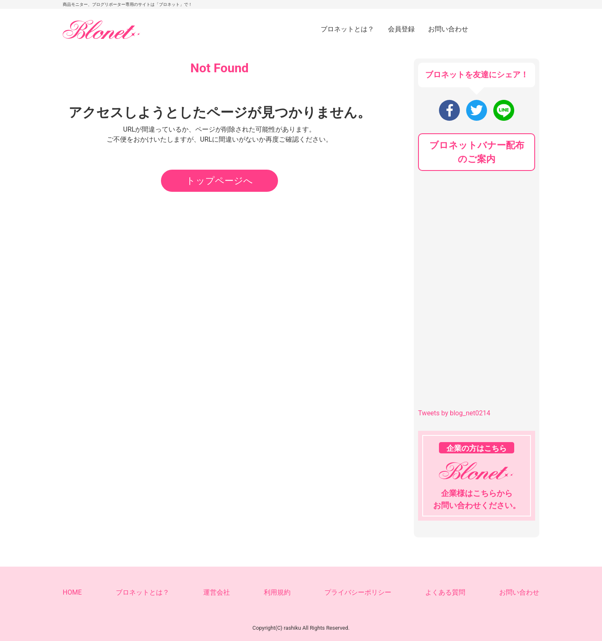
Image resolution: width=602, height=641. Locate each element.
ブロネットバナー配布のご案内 (476, 152)
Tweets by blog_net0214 (454, 413)
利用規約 (277, 592)
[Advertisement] (480, 235)
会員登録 (401, 29)
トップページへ (219, 181)
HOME (72, 592)
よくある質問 (445, 592)
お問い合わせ (448, 29)
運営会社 (216, 592)
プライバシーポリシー (357, 592)
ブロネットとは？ (347, 29)
